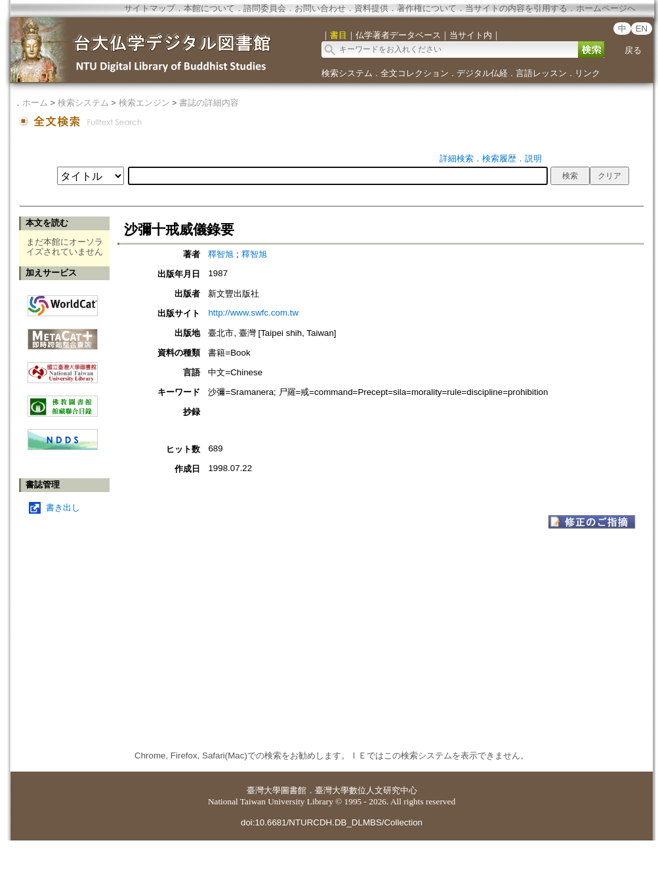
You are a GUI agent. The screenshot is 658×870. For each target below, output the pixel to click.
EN (642, 28)
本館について (209, 8)
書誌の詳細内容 (209, 103)
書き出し (63, 507)
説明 (533, 158)
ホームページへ (606, 8)
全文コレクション (414, 73)
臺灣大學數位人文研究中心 (366, 790)
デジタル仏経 (482, 73)
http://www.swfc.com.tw (253, 313)
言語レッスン (541, 73)
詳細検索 (457, 158)
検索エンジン (144, 103)
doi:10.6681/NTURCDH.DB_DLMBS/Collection (331, 822)
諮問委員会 (264, 8)
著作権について (427, 8)
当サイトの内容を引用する (516, 8)
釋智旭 (221, 254)
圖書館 (293, 790)
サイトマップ (149, 8)
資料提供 (371, 8)
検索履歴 (499, 158)
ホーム (35, 103)
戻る (633, 50)
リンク (587, 73)
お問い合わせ (320, 8)
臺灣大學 (264, 790)
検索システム (347, 73)
